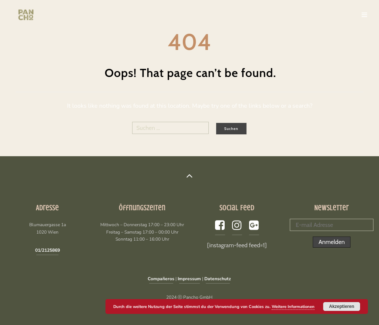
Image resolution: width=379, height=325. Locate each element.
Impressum (189, 279)
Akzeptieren (341, 306)
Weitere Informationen (293, 306)
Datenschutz (217, 279)
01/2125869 (47, 250)
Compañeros (161, 279)
